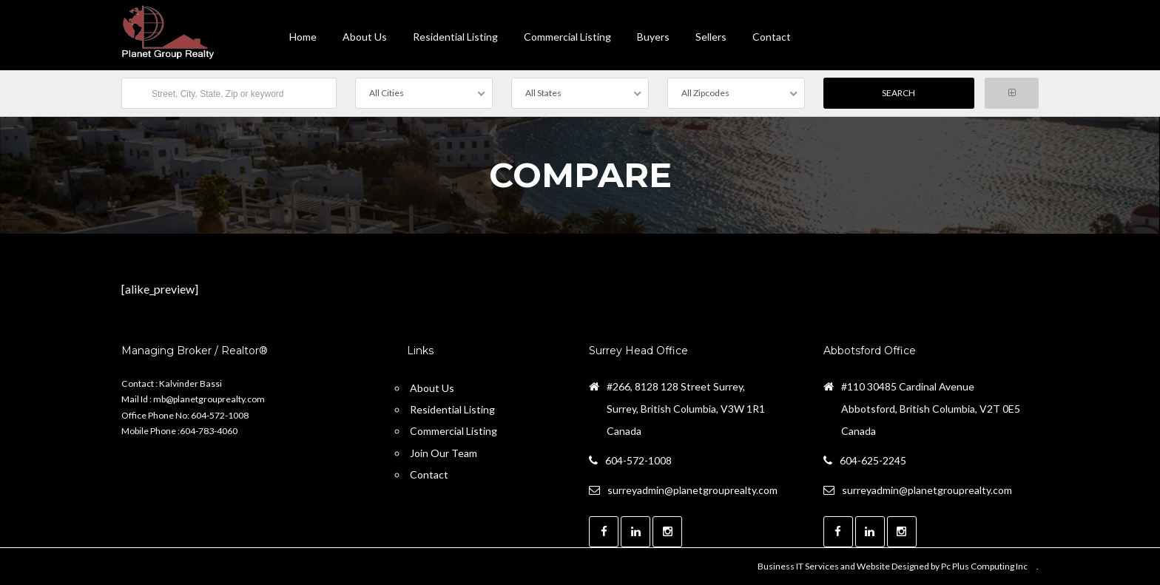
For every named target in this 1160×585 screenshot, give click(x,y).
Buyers (653, 36)
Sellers (710, 36)
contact (771, 36)
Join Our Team (443, 453)
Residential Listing (455, 36)
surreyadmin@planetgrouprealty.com (692, 490)
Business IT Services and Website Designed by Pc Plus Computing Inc (893, 566)
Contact (429, 474)
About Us (365, 36)
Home (303, 36)
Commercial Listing (567, 36)
